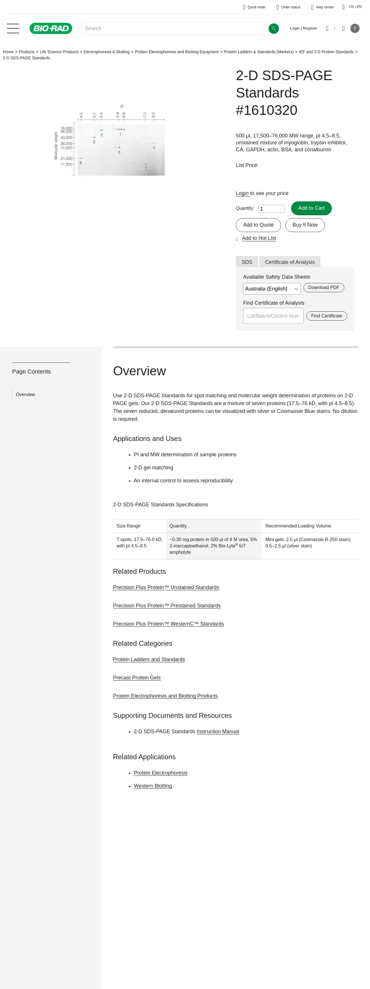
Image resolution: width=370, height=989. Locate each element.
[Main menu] (13, 28)
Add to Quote (258, 225)
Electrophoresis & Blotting (107, 51)
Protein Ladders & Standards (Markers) (259, 51)
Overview (25, 394)
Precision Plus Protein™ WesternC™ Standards (168, 624)
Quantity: (245, 208)
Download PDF (323, 287)
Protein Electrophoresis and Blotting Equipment (177, 51)
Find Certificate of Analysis (273, 303)
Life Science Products (59, 51)
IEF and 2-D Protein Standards (326, 51)
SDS (247, 262)
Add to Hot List (259, 238)
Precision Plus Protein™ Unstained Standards (166, 587)
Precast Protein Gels (137, 678)
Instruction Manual (218, 731)
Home (8, 51)
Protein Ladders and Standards (149, 659)
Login (243, 193)
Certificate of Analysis (290, 262)
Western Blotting (153, 786)
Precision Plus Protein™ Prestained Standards (167, 606)
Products (27, 51)
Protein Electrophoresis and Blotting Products (165, 696)
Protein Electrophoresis (161, 773)
